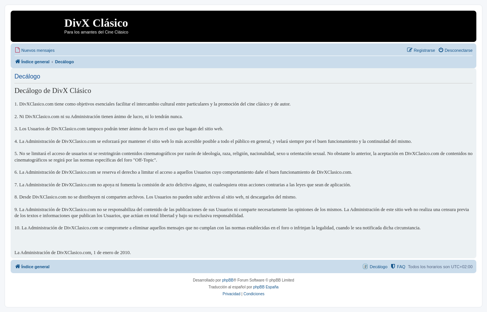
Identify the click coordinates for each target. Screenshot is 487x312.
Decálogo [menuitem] (378, 266)
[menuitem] (34, 50)
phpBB (228, 280)
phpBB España (266, 287)
